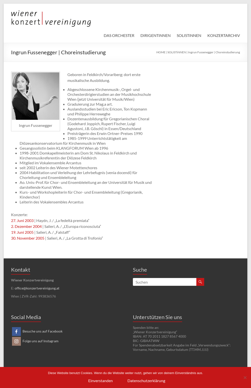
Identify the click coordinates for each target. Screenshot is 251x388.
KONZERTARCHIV (223, 35)
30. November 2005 (27, 238)
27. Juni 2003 (22, 220)
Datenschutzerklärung (146, 380)
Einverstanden (100, 380)
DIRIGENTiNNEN (155, 35)
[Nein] (244, 377)
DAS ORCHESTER (119, 35)
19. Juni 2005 (22, 232)
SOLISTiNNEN (189, 35)
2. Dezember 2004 (26, 226)
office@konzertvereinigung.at (37, 288)
